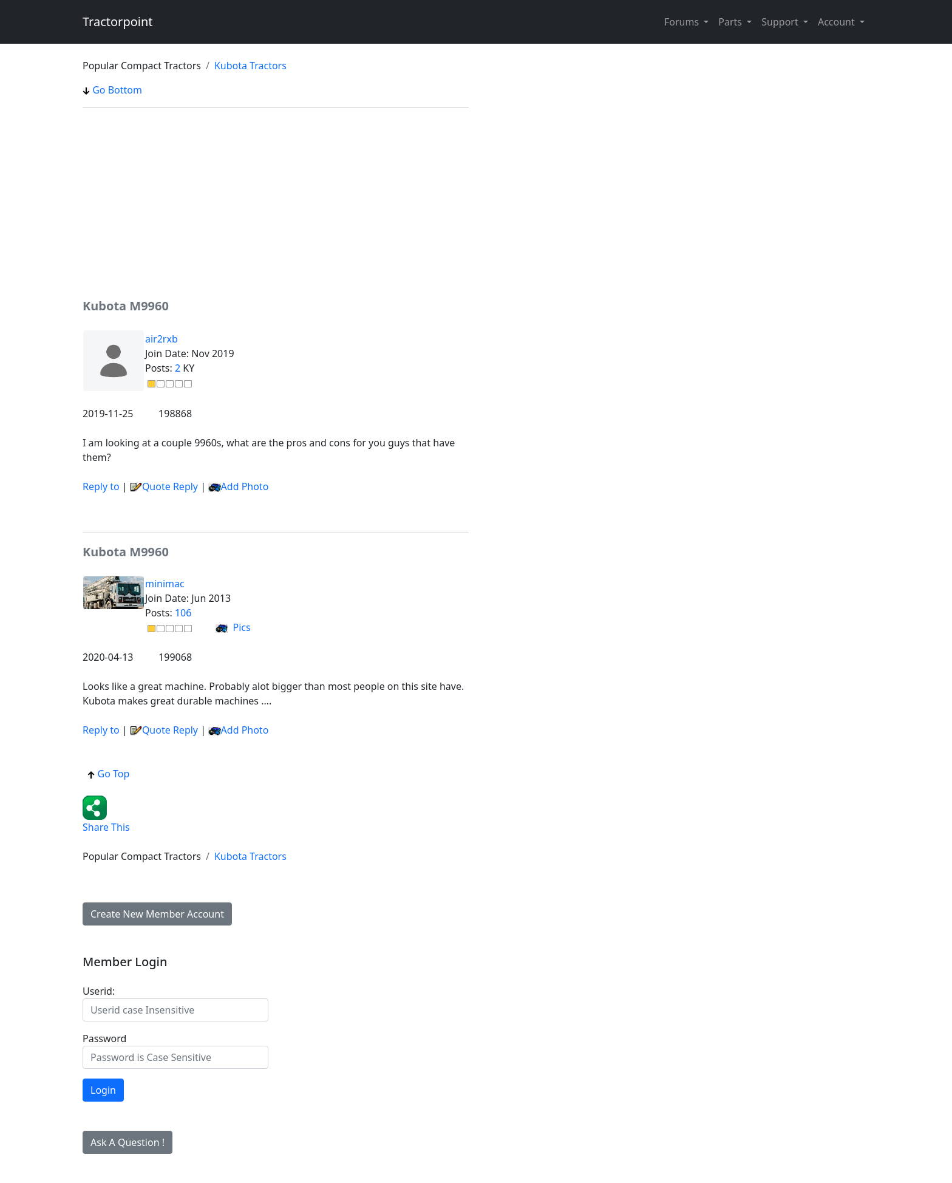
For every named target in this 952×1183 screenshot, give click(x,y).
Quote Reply (164, 486)
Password (104, 1038)
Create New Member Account (157, 914)
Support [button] (781, 22)
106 (183, 612)
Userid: (99, 991)
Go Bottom (112, 90)
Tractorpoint (118, 21)
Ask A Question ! (127, 1142)
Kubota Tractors (250, 65)
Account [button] (837, 22)
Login (103, 1090)
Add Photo (245, 486)
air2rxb (161, 339)
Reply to (101, 486)
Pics (233, 627)
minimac (165, 583)
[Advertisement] (276, 202)
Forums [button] (682, 22)
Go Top (108, 773)
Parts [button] (731, 22)
